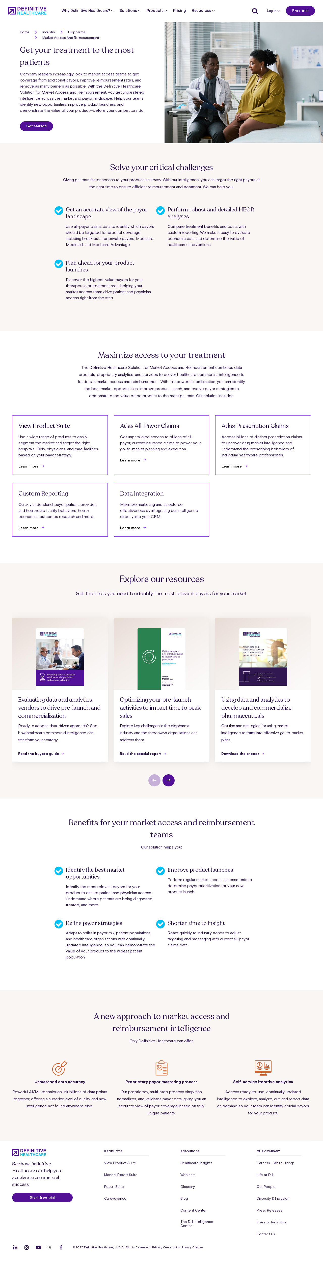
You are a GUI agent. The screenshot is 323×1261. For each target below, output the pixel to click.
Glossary (187, 1187)
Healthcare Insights (196, 1163)
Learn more (29, 466)
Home (24, 32)
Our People (266, 1187)
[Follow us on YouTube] (38, 1247)
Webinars (188, 1175)
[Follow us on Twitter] (50, 1247)
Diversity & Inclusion (273, 1198)
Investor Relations (271, 1222)
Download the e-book (240, 754)
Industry (48, 32)
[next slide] (169, 780)
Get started (36, 126)
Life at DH (265, 1175)
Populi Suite (114, 1187)
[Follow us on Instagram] (26, 1247)
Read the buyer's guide (38, 754)
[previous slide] (154, 780)
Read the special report (141, 754)
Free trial (300, 11)
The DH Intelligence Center (196, 1224)
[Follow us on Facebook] (61, 1247)
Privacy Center (162, 1247)
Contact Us (266, 1234)
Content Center (193, 1210)
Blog (184, 1198)
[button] (161, 82)
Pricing (179, 11)
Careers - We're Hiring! (275, 1163)
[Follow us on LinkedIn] (15, 1247)
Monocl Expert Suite (121, 1175)
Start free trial (42, 1197)
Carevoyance (115, 1198)
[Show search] (253, 11)
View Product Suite (120, 1163)
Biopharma (76, 32)
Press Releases (269, 1210)
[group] (60, 690)
